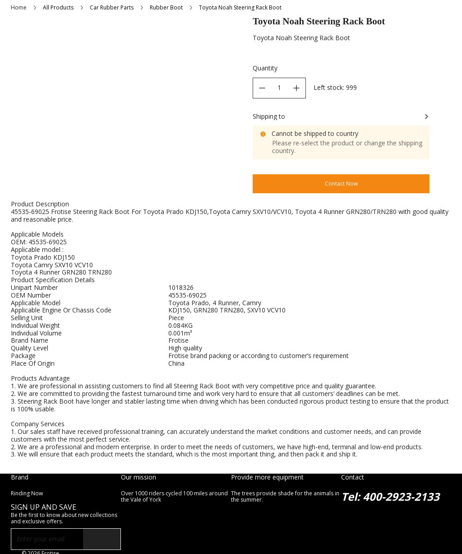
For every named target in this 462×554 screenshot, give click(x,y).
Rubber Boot (166, 7)
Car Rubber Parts (112, 7)
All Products (58, 7)
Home (19, 7)
